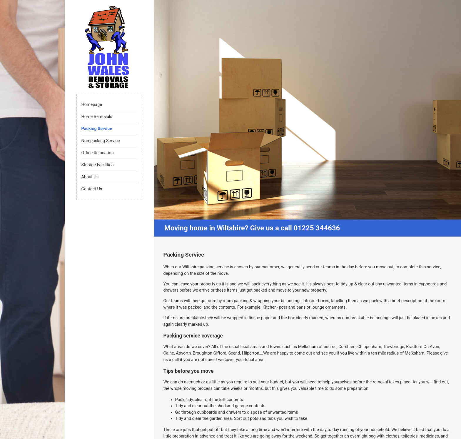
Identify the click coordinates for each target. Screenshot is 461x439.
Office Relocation (97, 152)
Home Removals (96, 116)
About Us (90, 176)
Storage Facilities (97, 164)
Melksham (308, 346)
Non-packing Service (100, 140)
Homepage (91, 104)
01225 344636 (317, 228)
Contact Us (91, 189)
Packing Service (96, 128)
